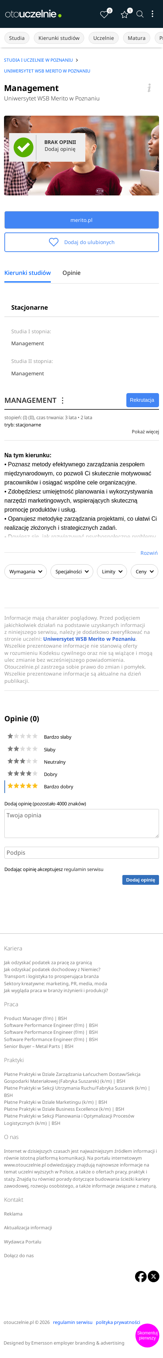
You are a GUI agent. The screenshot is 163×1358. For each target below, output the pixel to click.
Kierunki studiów (59, 37)
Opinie (71, 273)
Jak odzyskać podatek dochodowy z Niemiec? (52, 969)
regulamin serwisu (83, 869)
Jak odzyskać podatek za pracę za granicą (48, 962)
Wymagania (25, 571)
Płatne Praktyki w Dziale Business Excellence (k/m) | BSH (64, 1109)
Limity (112, 571)
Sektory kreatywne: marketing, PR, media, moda (55, 984)
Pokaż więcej (145, 431)
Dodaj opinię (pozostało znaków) (45, 803)
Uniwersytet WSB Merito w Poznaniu (52, 98)
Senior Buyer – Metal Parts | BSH (38, 1046)
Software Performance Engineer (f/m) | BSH (51, 1025)
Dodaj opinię (140, 880)
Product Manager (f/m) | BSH (35, 1018)
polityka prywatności (118, 1322)
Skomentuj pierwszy (147, 1335)
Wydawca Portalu (22, 1242)
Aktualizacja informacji (28, 1228)
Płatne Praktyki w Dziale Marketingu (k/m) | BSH (55, 1102)
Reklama (13, 1214)
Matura (137, 37)
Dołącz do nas (19, 1255)
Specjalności (72, 571)
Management (27, 343)
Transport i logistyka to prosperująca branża (51, 976)
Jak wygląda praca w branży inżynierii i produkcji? (56, 990)
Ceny (144, 571)
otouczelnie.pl (19, 1322)
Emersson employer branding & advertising (78, 1343)
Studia (17, 37)
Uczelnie (103, 37)
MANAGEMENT (35, 400)
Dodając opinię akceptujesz (53, 869)
